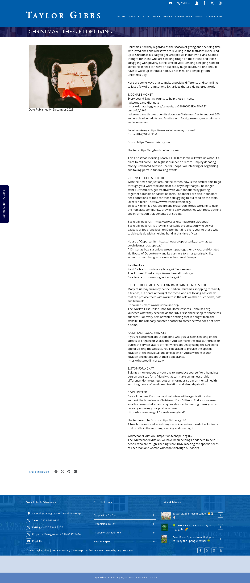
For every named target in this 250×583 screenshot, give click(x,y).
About (134, 16)
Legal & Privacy (61, 550)
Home (121, 16)
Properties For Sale (105, 515)
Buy (146, 16)
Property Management (107, 532)
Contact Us (214, 16)
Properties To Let (104, 523)
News (199, 16)
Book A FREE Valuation (5, 204)
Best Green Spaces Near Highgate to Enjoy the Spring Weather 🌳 (193, 538)
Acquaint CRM (125, 550)
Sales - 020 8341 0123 (45, 520)
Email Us (37, 541)
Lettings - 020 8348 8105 (47, 527)
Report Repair (102, 541)
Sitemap (78, 550)
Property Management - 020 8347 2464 (56, 534)
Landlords (183, 16)
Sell (156, 16)
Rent (167, 16)
